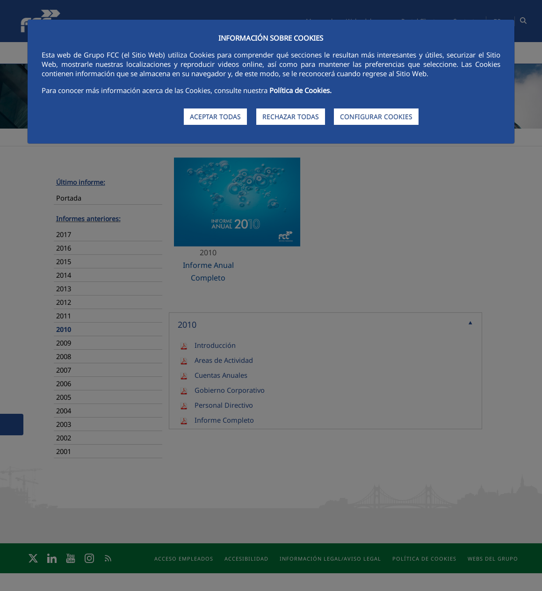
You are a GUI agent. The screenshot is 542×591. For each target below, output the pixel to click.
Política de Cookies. (300, 90)
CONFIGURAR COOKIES (376, 116)
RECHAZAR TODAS (290, 116)
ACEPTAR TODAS (215, 116)
